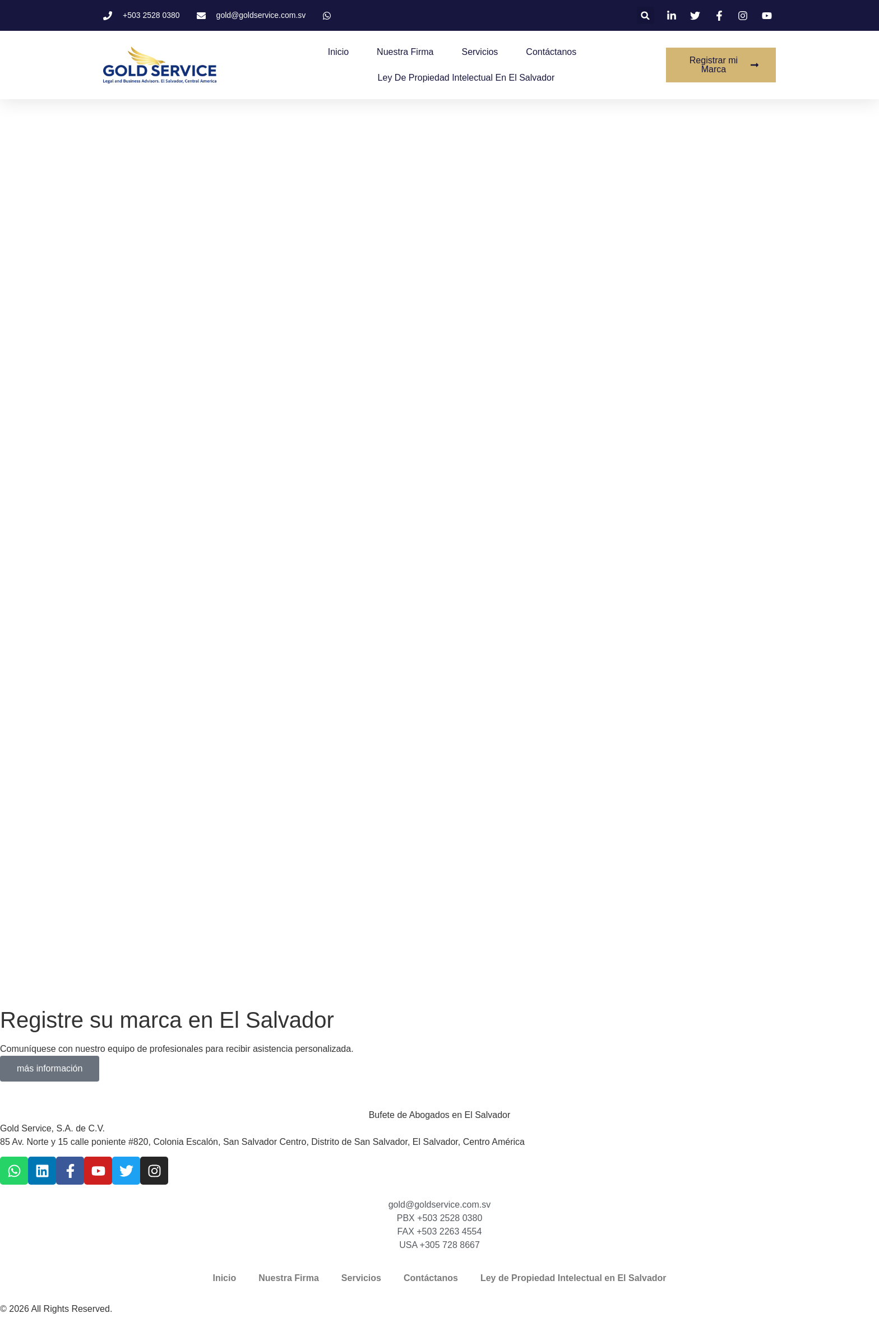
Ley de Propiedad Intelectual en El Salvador (466, 77)
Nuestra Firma (405, 52)
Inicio (338, 52)
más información (49, 1068)
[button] (645, 15)
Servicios (479, 52)
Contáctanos (551, 52)
